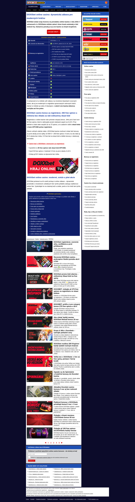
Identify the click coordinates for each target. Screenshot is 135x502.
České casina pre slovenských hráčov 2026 (95, 79)
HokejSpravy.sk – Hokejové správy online (37, 485)
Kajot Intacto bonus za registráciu (92, 173)
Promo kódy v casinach (90, 126)
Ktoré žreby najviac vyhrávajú (92, 228)
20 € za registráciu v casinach (92, 142)
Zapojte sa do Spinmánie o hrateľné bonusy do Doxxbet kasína (66, 374)
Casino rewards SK (89, 152)
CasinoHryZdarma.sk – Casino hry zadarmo (38, 471)
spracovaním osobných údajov (44, 457)
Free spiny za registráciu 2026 (92, 97)
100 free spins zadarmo (90, 108)
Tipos (70, 10)
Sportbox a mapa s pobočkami (39, 221)
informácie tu (51, 490)
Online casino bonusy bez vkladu (92, 124)
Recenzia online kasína (37, 201)
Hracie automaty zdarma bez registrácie (94, 192)
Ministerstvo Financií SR (40, 495)
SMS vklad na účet (35, 226)
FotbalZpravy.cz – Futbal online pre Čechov (64, 474)
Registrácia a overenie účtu (38, 218)
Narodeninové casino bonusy (91, 131)
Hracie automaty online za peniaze (93, 189)
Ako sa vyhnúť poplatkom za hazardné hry (95, 215)
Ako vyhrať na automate (90, 186)
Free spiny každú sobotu (90, 113)
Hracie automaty (35, 211)
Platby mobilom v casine (90, 218)
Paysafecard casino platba (91, 225)
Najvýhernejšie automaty (90, 194)
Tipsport (35, 10)
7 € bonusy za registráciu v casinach (93, 137)
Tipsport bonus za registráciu (91, 163)
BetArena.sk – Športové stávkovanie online (38, 482)
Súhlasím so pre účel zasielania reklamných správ (49, 457)
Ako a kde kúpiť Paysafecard (91, 223)
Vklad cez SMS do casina (91, 220)
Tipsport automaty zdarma (91, 202)
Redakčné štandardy (41, 499)
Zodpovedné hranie (67, 495)
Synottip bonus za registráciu (91, 165)
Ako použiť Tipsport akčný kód (92, 246)
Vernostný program (35, 228)
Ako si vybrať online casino (91, 82)
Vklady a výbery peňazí (37, 223)
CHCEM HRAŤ (53, 32)
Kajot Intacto (60, 10)
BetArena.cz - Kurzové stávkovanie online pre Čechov (66, 479)
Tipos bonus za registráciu (91, 176)
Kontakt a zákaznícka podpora (39, 231)
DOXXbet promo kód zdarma (91, 241)
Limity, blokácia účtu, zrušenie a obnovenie (42, 233)
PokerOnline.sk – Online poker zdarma (37, 469)
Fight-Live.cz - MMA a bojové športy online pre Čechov (66, 482)
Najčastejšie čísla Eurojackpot (92, 231)
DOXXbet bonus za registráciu (92, 168)
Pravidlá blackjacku (89, 207)
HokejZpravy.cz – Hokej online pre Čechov (64, 485)
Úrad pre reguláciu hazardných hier (55, 495)
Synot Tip (41, 10)
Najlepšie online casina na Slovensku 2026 (95, 87)
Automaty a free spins (90, 110)
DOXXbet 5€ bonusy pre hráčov (92, 243)
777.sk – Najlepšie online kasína (35, 474)
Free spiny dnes (88, 100)
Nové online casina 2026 (90, 72)
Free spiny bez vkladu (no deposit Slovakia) (95, 103)
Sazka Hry (53, 10)
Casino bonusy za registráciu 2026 (93, 121)
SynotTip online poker (90, 204)
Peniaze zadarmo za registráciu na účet (94, 129)
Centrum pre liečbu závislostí (79, 495)
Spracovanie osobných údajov (66, 499)
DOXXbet (46, 10)
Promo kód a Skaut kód (37, 209)
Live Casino (33, 216)
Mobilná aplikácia (35, 213)
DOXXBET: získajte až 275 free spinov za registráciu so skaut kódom (66, 291)
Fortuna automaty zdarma (91, 199)
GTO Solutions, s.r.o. (93, 499)
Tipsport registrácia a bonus (91, 238)
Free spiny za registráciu (37, 206)
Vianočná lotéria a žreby (90, 233)
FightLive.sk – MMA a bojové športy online (63, 469)
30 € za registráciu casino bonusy (92, 144)
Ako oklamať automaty (90, 197)
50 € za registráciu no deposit (92, 147)
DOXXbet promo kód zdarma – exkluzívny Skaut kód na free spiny (66, 276)
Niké (66, 10)
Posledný (62, 443)
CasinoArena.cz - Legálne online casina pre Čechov (66, 477)
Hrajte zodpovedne (64, 488)
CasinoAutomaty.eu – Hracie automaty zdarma (39, 477)
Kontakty (32, 499)
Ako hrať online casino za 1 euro (92, 236)
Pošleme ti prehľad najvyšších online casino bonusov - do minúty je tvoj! (52, 451)
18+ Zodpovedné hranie (80, 499)
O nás (27, 499)
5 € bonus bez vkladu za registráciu (93, 134)
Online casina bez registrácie (91, 89)
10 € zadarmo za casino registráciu (93, 139)
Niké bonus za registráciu (91, 178)
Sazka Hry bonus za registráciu (92, 170)
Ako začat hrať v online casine (92, 84)
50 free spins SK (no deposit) (91, 105)
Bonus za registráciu (36, 204)
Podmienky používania (52, 499)
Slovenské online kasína (90, 70)
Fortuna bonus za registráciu (91, 160)
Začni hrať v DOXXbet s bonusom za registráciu (46, 144)
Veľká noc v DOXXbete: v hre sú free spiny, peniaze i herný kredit (67, 359)
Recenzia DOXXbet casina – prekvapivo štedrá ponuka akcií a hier (66, 259)
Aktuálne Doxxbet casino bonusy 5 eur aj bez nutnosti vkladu (65, 389)
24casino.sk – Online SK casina (35, 479)
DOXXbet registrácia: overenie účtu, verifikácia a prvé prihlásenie (66, 244)
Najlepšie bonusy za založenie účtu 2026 (94, 149)
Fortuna (29, 10)
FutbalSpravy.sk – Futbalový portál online (63, 471)
